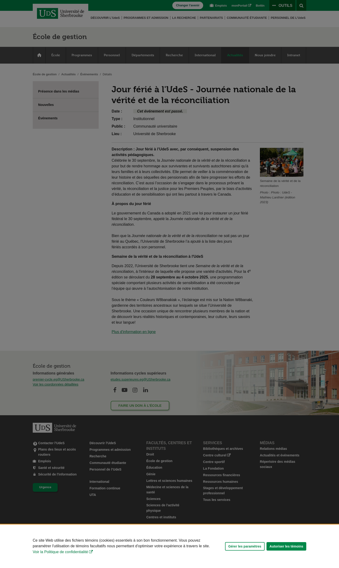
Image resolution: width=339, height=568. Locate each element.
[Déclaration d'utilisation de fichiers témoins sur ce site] (169, 546)
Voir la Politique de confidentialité (60, 552)
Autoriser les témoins (286, 546)
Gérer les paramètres (244, 546)
